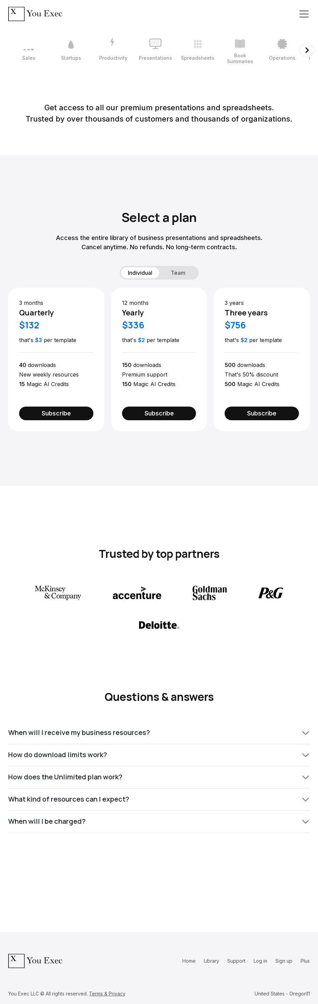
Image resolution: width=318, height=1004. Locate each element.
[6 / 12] (239, 50)
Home (189, 961)
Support (236, 961)
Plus (305, 961)
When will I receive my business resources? (159, 732)
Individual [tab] (140, 272)
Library (211, 961)
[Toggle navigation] (304, 14)
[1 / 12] (28, 50)
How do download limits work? (159, 754)
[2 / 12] (70, 50)
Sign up (283, 961)
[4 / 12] (155, 50)
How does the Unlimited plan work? (159, 776)
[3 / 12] (113, 50)
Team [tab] (178, 272)
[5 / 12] (197, 50)
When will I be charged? (159, 821)
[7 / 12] (282, 50)
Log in (260, 961)
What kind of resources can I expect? (159, 799)
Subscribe (56, 413)
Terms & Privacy (107, 993)
